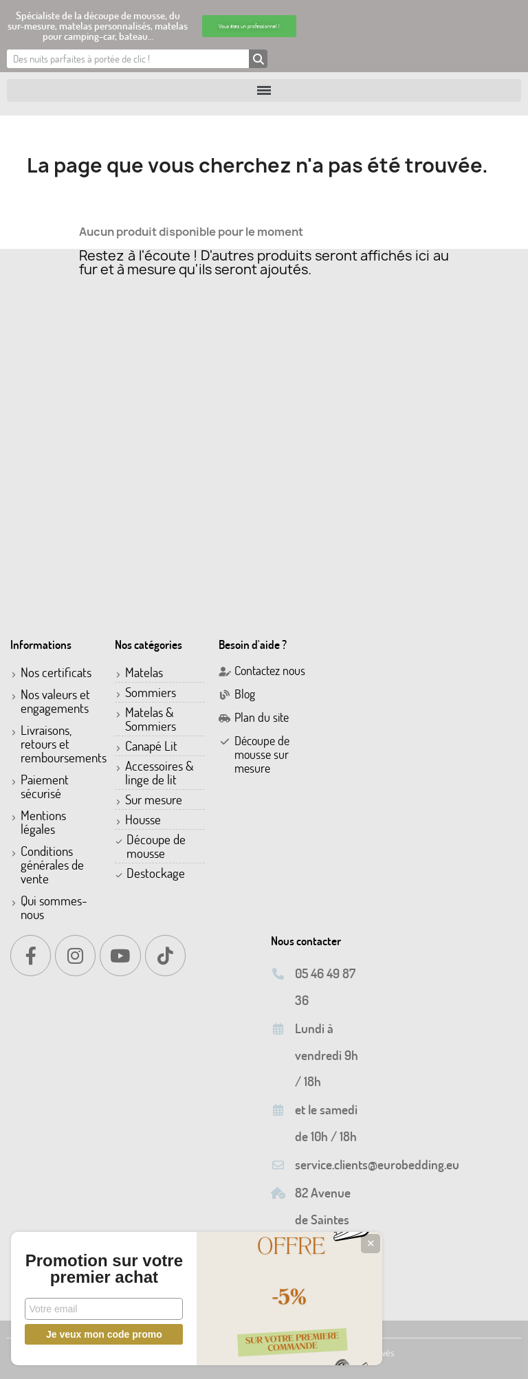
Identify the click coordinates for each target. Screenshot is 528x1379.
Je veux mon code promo (103, 1334)
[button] (249, 26)
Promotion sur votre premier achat (103, 1261)
